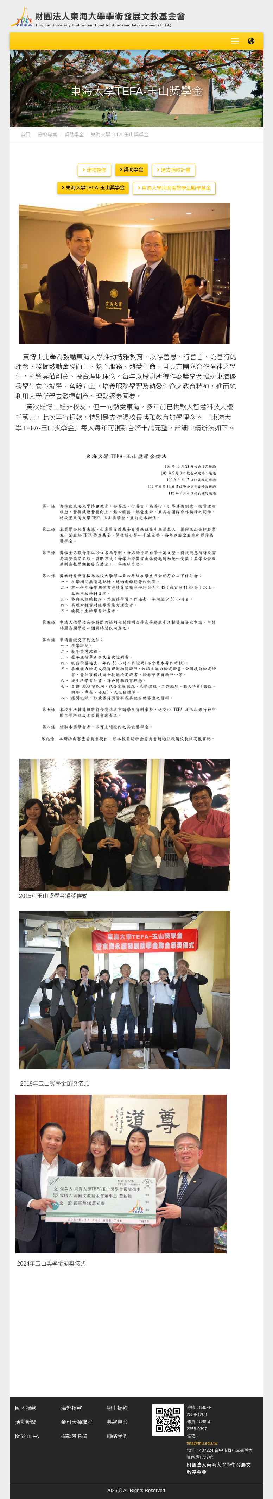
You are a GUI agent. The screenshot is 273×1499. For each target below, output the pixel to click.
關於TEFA (27, 1434)
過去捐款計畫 (173, 168)
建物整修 (94, 168)
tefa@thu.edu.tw (202, 1441)
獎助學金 (74, 133)
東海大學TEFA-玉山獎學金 (93, 186)
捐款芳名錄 (74, 1434)
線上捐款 (117, 1406)
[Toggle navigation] (235, 40)
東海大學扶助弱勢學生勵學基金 (174, 186)
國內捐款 (25, 1406)
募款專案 (47, 133)
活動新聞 (25, 1420)
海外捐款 (71, 1406)
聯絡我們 (117, 1434)
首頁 (26, 133)
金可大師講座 (77, 1420)
